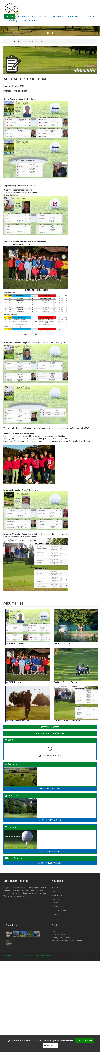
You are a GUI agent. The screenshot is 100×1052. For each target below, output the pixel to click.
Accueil (8, 41)
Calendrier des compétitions (50, 733)
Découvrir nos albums (50, 820)
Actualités (18, 41)
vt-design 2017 (90, 958)
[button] (25, 16)
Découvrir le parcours (50, 789)
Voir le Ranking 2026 (50, 851)
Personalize (50, 1045)
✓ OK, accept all (84, 1041)
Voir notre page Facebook (50, 863)
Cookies (55, 914)
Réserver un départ (50, 727)
